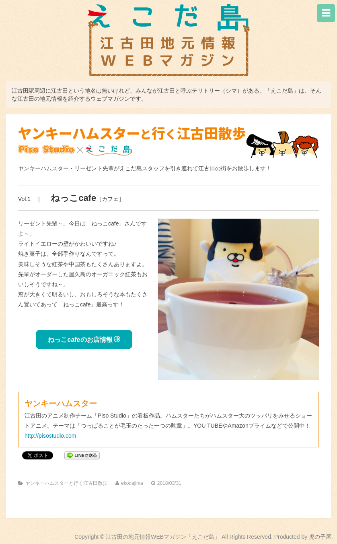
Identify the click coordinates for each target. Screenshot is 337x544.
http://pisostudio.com (50, 435)
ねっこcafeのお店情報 (84, 339)
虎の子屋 (320, 537)
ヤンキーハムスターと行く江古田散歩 (66, 483)
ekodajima (132, 483)
